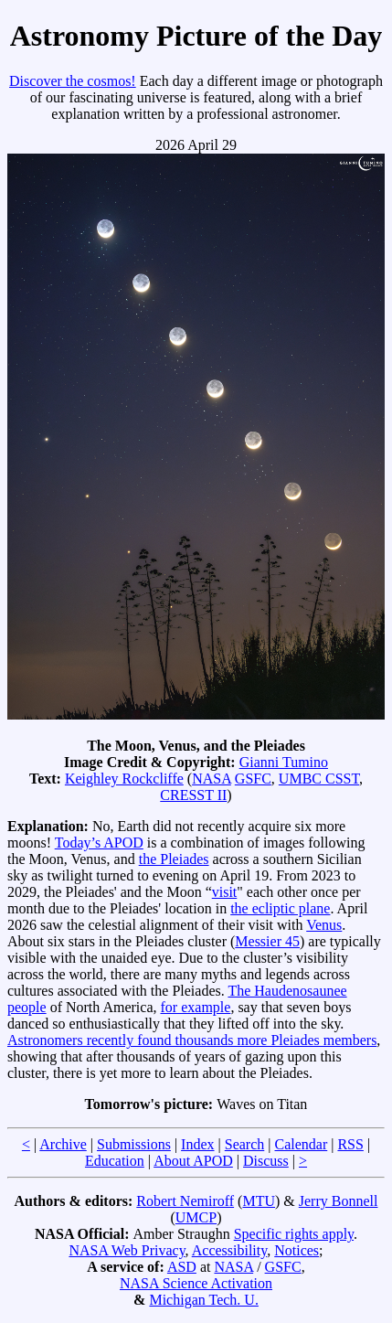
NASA (211, 778)
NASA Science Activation (196, 1283)
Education (114, 1160)
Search (245, 1144)
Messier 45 (267, 941)
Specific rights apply (294, 1234)
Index (197, 1144)
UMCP (196, 1217)
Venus (324, 925)
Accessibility (230, 1250)
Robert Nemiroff (185, 1201)
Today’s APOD (99, 842)
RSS (350, 1144)
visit (225, 892)
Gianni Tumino (283, 762)
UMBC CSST (319, 778)
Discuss (266, 1160)
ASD (181, 1267)
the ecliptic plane (280, 908)
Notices (296, 1250)
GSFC (253, 778)
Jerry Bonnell (338, 1201)
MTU (258, 1201)
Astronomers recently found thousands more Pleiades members (191, 1040)
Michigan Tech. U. (203, 1299)
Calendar (300, 1144)
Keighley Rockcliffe (124, 778)
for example (196, 1007)
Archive (63, 1144)
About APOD (193, 1160)
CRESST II (193, 795)
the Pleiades (174, 859)
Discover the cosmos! (72, 81)
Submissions (134, 1144)
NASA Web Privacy (127, 1250)
